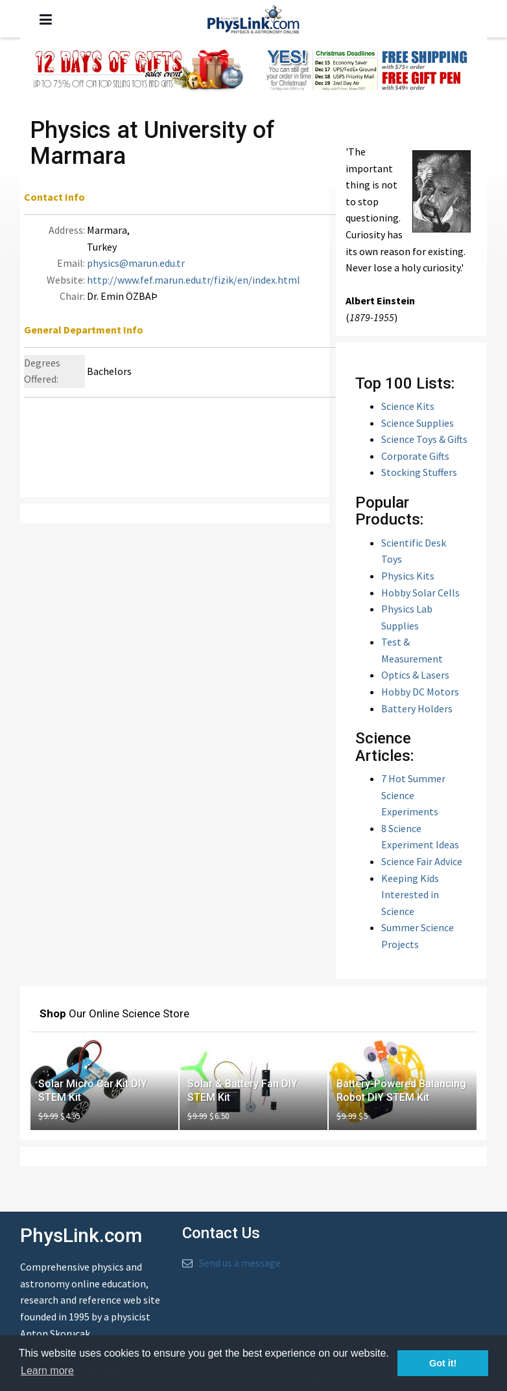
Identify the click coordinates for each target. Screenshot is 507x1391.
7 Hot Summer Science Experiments (413, 795)
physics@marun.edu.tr (136, 262)
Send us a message (240, 1262)
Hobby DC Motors (420, 691)
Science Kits (407, 406)
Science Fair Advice (421, 861)
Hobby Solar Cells (420, 592)
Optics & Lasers (415, 674)
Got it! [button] (442, 1363)
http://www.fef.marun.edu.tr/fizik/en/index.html (193, 279)
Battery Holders (417, 708)
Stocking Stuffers (419, 472)
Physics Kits (407, 575)
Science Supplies (417, 422)
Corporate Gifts (415, 455)
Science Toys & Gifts (424, 439)
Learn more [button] (47, 1370)
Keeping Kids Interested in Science (410, 895)
